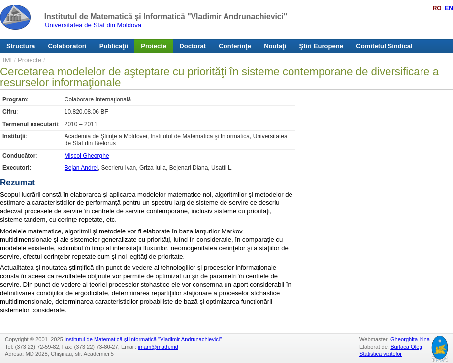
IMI (7, 60)
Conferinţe (235, 46)
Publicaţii (113, 46)
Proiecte (153, 46)
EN (449, 8)
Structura (20, 46)
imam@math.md (158, 347)
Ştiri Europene (321, 46)
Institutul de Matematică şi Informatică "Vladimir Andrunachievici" (165, 16)
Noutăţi (275, 46)
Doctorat (192, 46)
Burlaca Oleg (406, 347)
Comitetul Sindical (384, 46)
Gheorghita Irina (410, 339)
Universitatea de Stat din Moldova (93, 25)
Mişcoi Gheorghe (87, 155)
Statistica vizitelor (380, 354)
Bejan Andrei (81, 168)
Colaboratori (67, 46)
